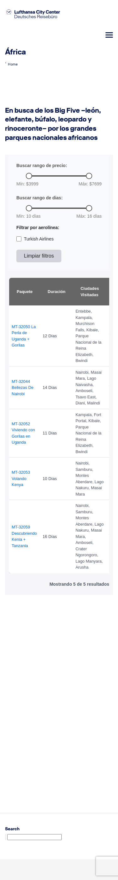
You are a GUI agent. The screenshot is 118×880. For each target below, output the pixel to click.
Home (13, 64)
